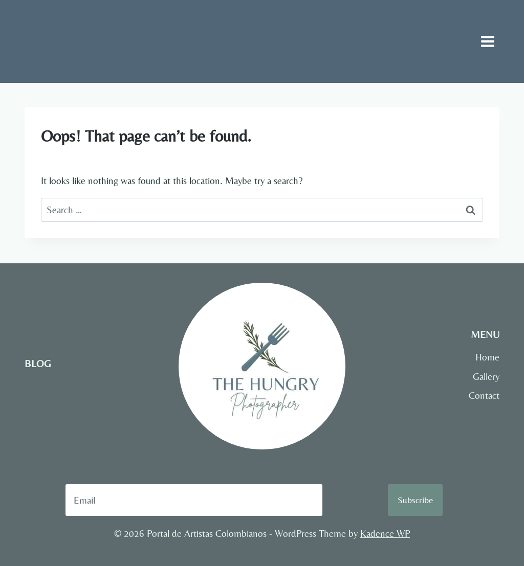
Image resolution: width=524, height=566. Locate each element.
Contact (484, 395)
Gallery (486, 376)
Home (487, 357)
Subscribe (415, 499)
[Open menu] (487, 41)
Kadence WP (385, 533)
